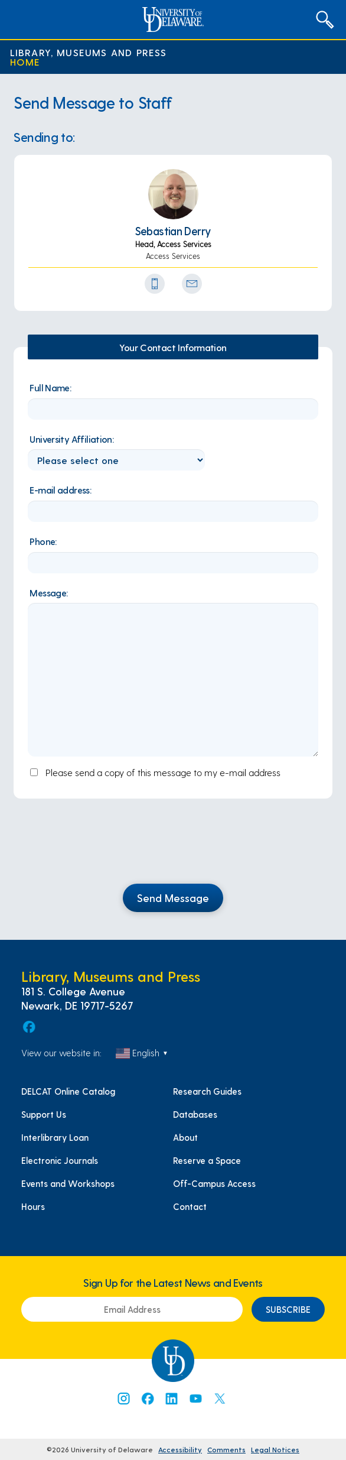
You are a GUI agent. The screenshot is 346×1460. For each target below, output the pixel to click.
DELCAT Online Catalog (68, 1091)
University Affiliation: (71, 439)
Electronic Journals (59, 1160)
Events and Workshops (68, 1183)
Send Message (173, 897)
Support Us (43, 1114)
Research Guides (207, 1091)
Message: (48, 592)
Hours (33, 1206)
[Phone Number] (154, 284)
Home (25, 61)
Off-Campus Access (214, 1183)
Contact (190, 1206)
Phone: (43, 541)
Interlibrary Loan (55, 1137)
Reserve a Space (207, 1160)
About (185, 1137)
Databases (195, 1114)
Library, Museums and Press (88, 52)
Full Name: (50, 387)
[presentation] (173, 848)
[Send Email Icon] (191, 284)
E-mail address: (60, 489)
